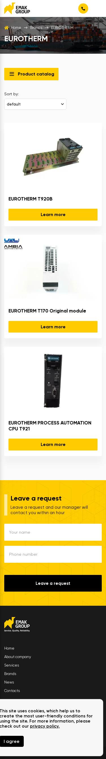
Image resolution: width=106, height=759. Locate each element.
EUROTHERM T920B (30, 199)
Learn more (53, 214)
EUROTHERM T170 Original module (47, 311)
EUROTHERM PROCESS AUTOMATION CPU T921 (49, 426)
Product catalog (36, 74)
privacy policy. (45, 726)
